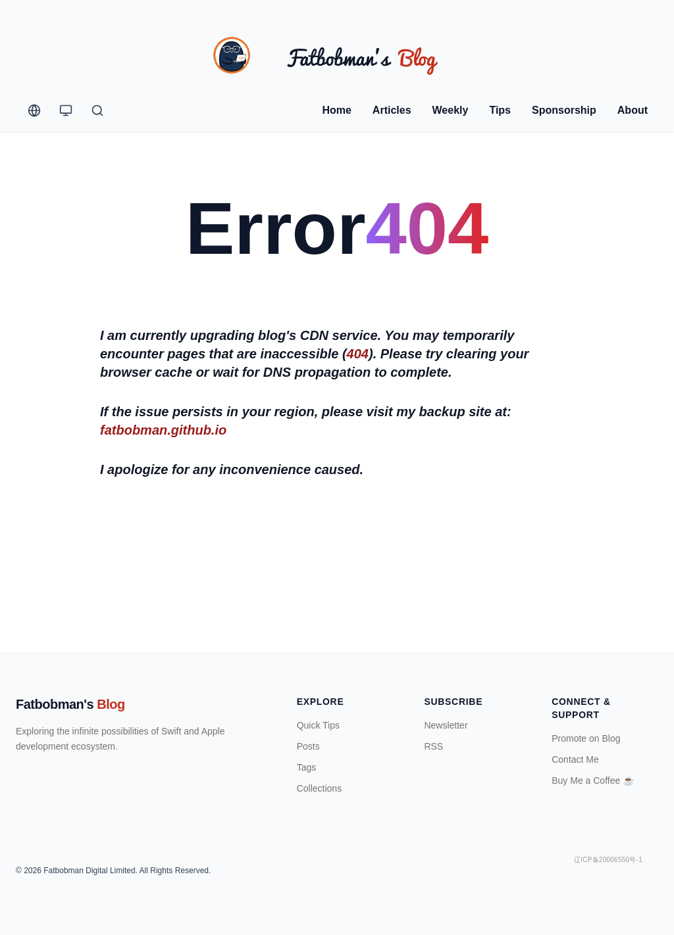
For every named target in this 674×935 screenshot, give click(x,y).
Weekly (450, 110)
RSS (433, 746)
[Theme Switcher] (66, 110)
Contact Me (575, 759)
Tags (307, 767)
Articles (392, 110)
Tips (500, 110)
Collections (319, 788)
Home (336, 110)
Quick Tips (318, 725)
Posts (308, 746)
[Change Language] (34, 110)
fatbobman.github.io (163, 430)
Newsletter (445, 725)
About (632, 110)
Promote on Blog (586, 738)
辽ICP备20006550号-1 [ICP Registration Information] (608, 859)
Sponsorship (564, 110)
